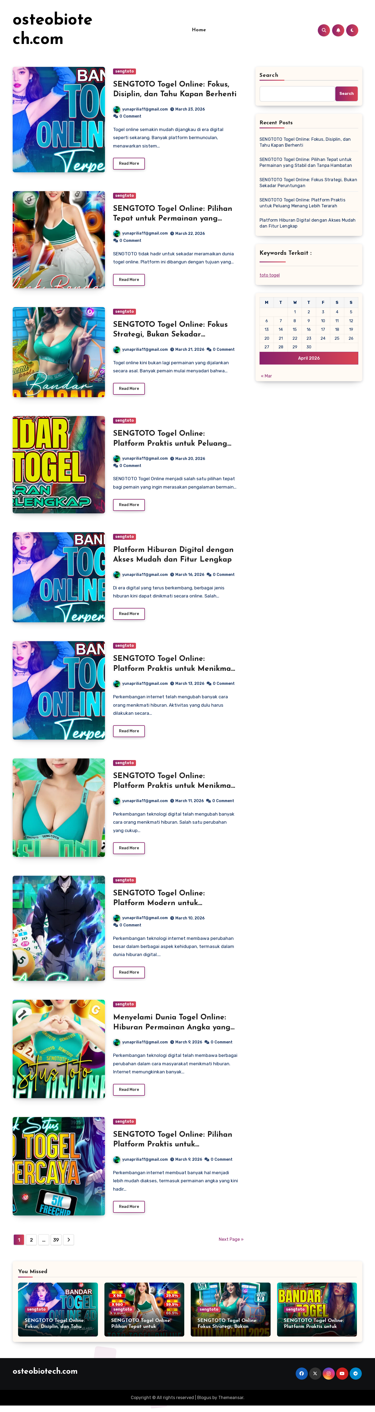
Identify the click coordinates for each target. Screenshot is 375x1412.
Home (199, 30)
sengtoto (124, 71)
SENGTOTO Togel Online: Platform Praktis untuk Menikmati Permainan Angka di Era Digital (174, 672)
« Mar (266, 376)
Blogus (204, 1404)
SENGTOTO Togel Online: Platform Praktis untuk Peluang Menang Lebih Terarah (170, 445)
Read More (129, 164)
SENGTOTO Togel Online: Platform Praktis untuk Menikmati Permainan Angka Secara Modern (174, 789)
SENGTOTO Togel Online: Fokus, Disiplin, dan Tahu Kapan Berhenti (305, 142)
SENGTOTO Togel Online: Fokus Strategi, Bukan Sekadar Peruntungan (170, 336)
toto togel (270, 275)
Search (269, 75)
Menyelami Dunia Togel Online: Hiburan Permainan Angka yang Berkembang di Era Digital (171, 1032)
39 (56, 1246)
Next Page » (231, 1246)
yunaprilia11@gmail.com (140, 109)
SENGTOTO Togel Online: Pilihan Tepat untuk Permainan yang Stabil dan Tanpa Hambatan (172, 219)
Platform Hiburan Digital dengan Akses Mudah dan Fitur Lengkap (308, 223)
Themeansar (230, 1404)
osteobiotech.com (45, 1378)
